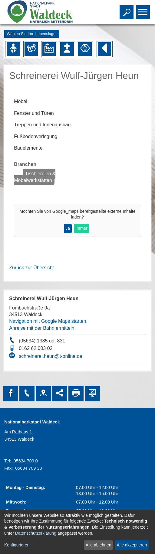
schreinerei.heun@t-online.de (50, 356)
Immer (81, 228)
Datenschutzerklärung (35, 533)
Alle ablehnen (98, 545)
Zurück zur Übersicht (31, 267)
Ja (67, 228)
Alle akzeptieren (132, 545)
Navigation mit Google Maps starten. (48, 321)
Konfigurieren (16, 545)
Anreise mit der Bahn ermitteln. (42, 328)
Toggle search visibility (127, 9)
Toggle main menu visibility (143, 9)
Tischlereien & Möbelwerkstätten (34, 177)
